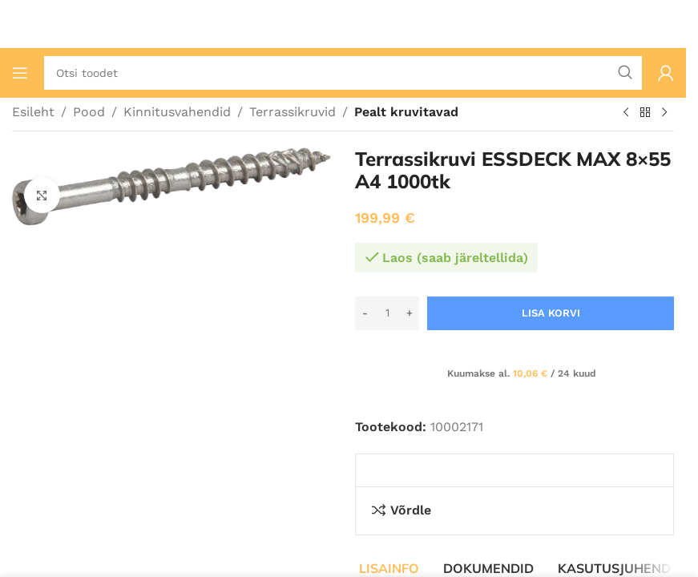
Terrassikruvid (292, 111)
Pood (89, 111)
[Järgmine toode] (664, 113)
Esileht (33, 111)
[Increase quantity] (409, 313)
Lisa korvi (551, 313)
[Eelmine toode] (625, 113)
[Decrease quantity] (365, 313)
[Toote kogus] (387, 313)
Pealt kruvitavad (406, 111)
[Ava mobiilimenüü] (20, 73)
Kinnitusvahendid (177, 111)
